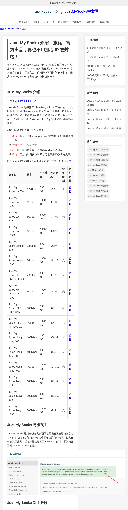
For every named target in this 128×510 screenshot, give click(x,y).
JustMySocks (13, 29)
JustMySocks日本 (95, 170)
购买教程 (63, 21)
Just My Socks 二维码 (97, 165)
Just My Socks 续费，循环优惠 (104, 128)
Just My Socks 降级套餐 (98, 186)
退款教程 (104, 21)
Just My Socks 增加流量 (98, 191)
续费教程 (90, 21)
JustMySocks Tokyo (96, 181)
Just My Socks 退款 (96, 175)
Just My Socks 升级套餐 (98, 155)
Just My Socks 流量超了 (98, 160)
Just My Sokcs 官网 (25, 100)
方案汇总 (49, 21)
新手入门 (24, 21)
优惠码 (36, 21)
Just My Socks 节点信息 (98, 149)
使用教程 (77, 21)
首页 (2, 29)
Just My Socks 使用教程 (98, 196)
